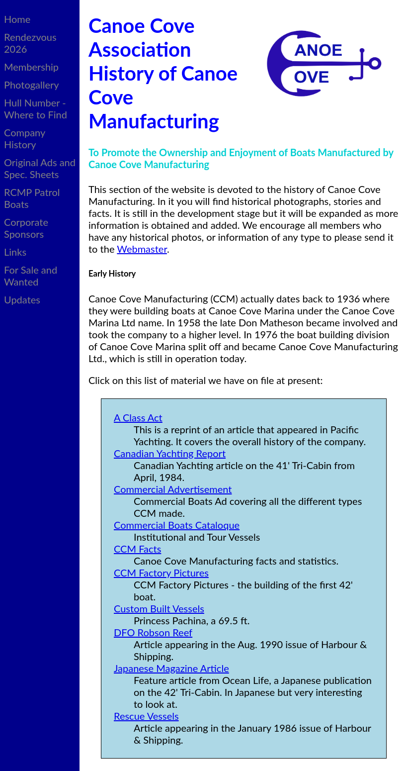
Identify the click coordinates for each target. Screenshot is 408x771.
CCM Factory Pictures (161, 572)
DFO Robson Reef (153, 632)
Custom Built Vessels (159, 608)
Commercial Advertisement (173, 489)
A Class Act (138, 417)
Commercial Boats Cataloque (177, 525)
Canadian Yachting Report (170, 453)
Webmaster (142, 249)
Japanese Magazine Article (171, 668)
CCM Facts (137, 549)
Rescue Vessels (146, 716)
